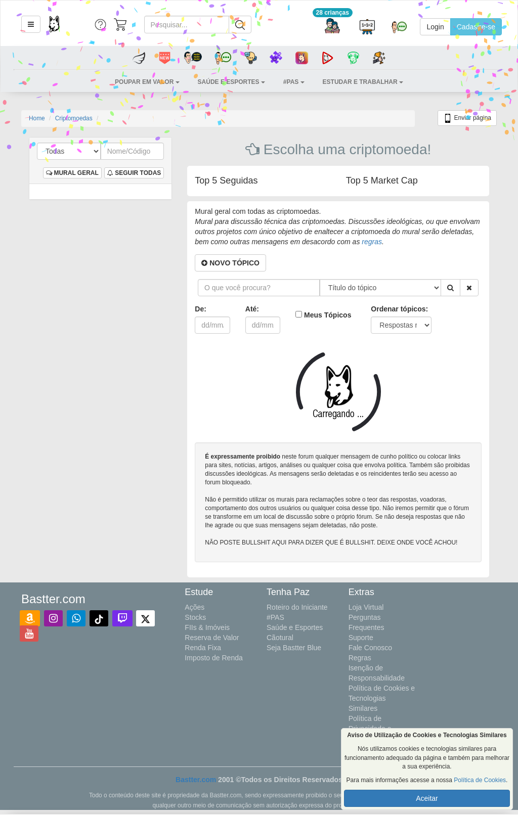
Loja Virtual (366, 607)
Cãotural (280, 637)
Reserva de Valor (212, 637)
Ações (194, 607)
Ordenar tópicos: (399, 309)
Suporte (361, 637)
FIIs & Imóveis (207, 627)
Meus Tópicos (327, 315)
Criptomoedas (74, 118)
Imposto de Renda (213, 658)
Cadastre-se (476, 27)
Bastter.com (196, 780)
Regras (360, 658)
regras (372, 242)
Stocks (195, 617)
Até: (252, 309)
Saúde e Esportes (295, 627)
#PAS (275, 617)
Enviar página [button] (467, 118)
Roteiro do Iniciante (297, 607)
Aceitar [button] (427, 798)
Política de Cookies (480, 780)
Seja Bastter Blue (294, 648)
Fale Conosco (370, 648)
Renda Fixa (203, 648)
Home (37, 118)
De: (200, 309)
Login (435, 27)
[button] (30, 24)
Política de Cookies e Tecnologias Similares (382, 698)
